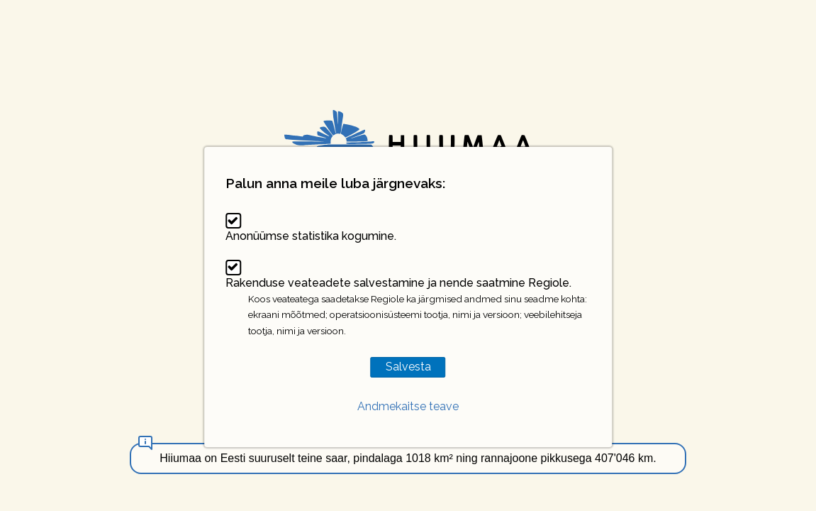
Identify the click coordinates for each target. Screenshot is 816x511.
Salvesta (408, 366)
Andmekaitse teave (408, 406)
